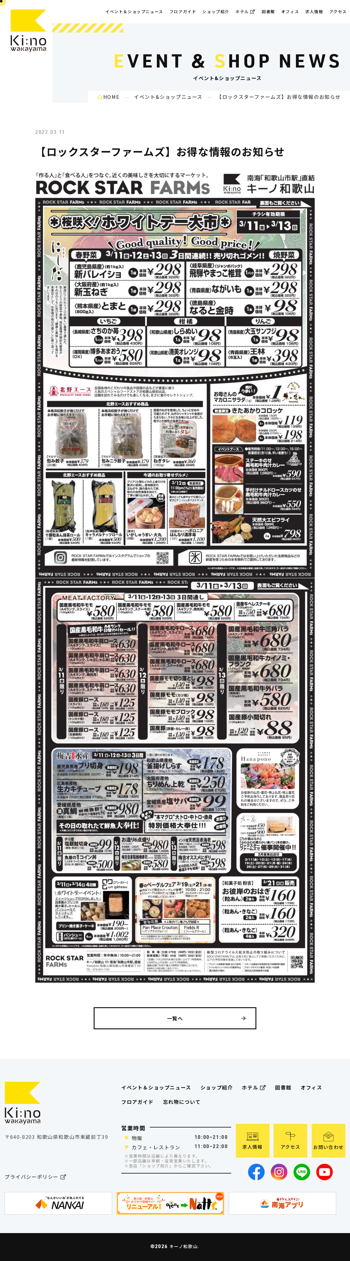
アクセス (338, 11)
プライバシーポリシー (35, 1177)
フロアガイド (137, 1101)
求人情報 (314, 11)
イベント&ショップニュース (168, 96)
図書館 (268, 11)
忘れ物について (182, 1101)
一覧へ (206, 1018)
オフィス (290, 11)
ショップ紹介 (215, 11)
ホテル (245, 11)
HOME (108, 96)
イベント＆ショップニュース (134, 11)
